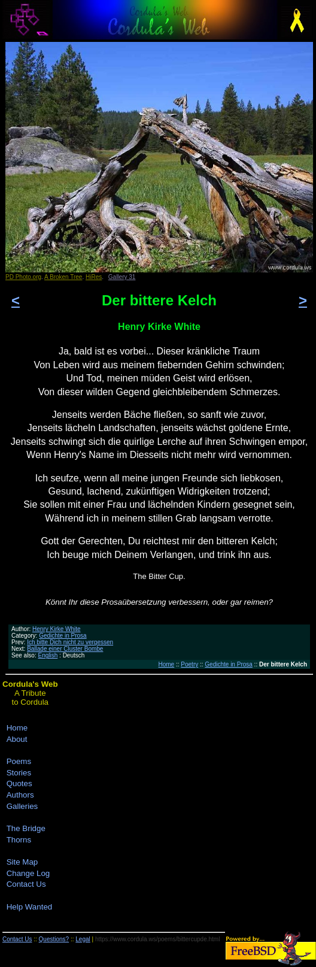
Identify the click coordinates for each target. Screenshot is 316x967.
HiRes (94, 277)
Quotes (19, 783)
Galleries (22, 806)
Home (167, 664)
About (17, 739)
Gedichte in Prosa (63, 635)
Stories (19, 772)
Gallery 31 (122, 277)
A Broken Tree (63, 277)
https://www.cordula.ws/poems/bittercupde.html (157, 939)
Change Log (28, 873)
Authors (20, 794)
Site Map (22, 861)
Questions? (54, 939)
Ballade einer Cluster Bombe (65, 648)
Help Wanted (30, 906)
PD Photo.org (23, 277)
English (47, 655)
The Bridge (26, 828)
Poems (19, 761)
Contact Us (26, 884)
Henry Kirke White (56, 629)
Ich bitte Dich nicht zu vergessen (70, 642)
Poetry (189, 664)
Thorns (19, 839)
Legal (82, 939)
